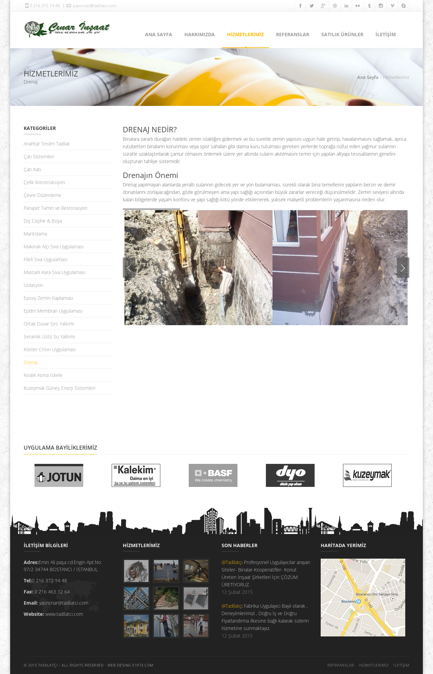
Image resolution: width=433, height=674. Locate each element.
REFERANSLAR (292, 34)
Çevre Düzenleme (42, 195)
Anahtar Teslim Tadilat (47, 143)
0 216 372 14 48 (42, 5)
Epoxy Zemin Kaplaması (48, 298)
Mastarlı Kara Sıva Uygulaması (54, 272)
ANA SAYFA (158, 34)
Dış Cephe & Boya (43, 221)
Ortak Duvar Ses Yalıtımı (49, 323)
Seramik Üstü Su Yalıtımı (49, 336)
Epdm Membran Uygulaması (53, 311)
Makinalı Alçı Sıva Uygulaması (54, 246)
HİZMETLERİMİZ (245, 34)
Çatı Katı (32, 169)
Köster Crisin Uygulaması (50, 349)
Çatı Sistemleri (39, 156)
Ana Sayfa (368, 77)
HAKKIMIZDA (199, 34)
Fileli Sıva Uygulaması (45, 259)
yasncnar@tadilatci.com (91, 5)
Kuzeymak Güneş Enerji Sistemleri (59, 388)
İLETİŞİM (385, 34)
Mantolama (35, 233)
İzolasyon (33, 285)
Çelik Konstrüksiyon (44, 182)
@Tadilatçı (233, 562)
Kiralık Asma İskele (43, 375)
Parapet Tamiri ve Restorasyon (55, 208)
